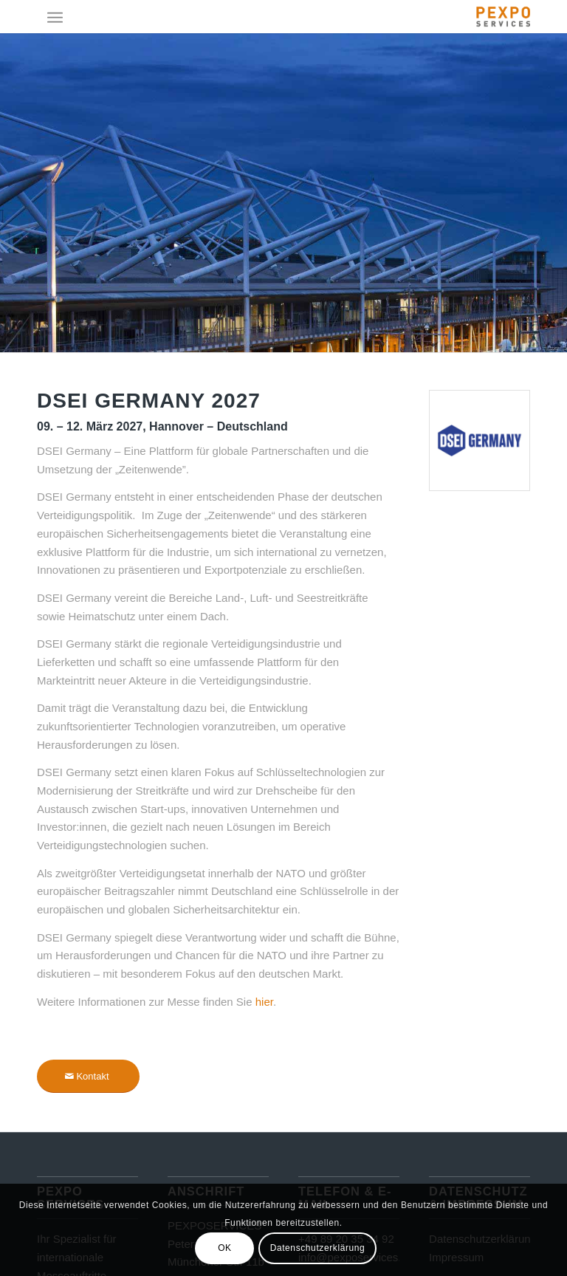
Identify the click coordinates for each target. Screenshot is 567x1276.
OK (225, 1248)
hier (264, 1001)
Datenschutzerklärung (317, 1248)
